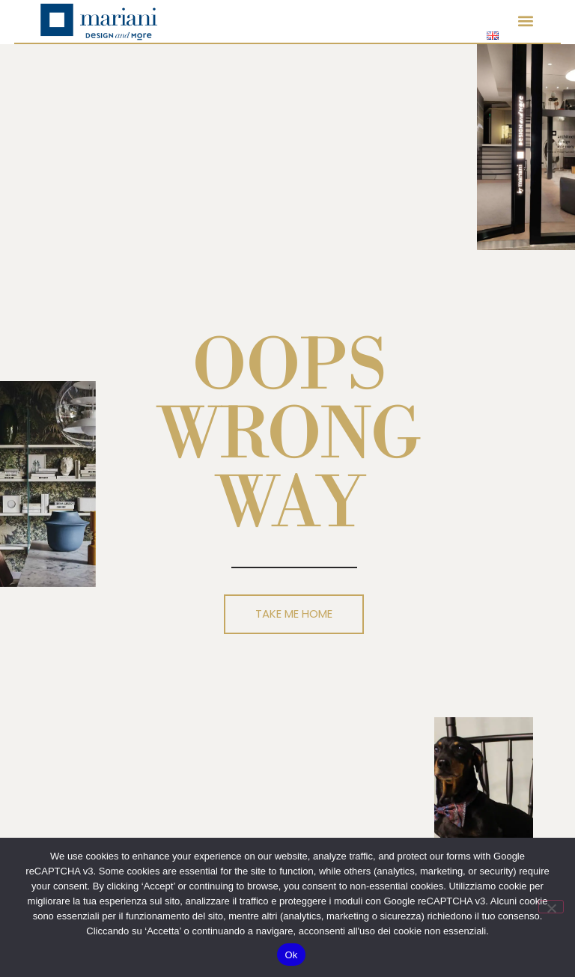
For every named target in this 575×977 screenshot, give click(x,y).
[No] (551, 906)
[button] (525, 21)
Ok (291, 955)
